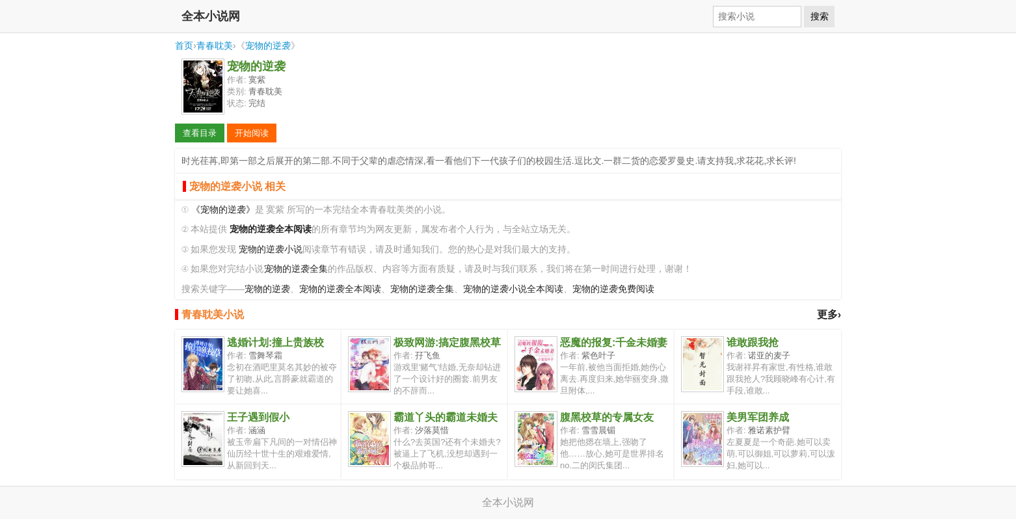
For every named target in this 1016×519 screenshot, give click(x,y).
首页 (184, 45)
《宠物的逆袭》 (223, 210)
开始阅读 (252, 133)
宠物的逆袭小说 (270, 249)
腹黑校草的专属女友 (607, 417)
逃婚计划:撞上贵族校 (275, 342)
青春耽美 (214, 45)
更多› (829, 314)
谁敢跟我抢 (753, 342)
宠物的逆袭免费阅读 (613, 289)
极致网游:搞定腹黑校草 (447, 342)
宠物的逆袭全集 (296, 269)
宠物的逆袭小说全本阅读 (513, 289)
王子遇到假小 (258, 417)
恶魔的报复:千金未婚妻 (613, 342)
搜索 (819, 16)
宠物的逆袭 (268, 45)
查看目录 (200, 133)
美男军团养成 (758, 417)
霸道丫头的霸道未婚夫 (446, 417)
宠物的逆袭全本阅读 (340, 289)
